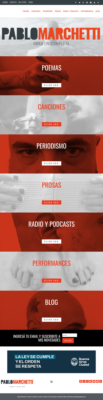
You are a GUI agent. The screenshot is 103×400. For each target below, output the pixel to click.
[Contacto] (90, 2)
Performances (87, 11)
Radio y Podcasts (71, 11)
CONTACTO (13, 2)
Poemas (26, 11)
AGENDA (5, 2)
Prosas (58, 11)
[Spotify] (86, 2)
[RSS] (98, 2)
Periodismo (48, 11)
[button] (51, 381)
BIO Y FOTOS (22, 2)
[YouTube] (94, 2)
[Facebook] (75, 2)
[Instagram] (83, 2)
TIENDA (30, 2)
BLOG (98, 11)
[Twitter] (79, 2)
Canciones (36, 11)
